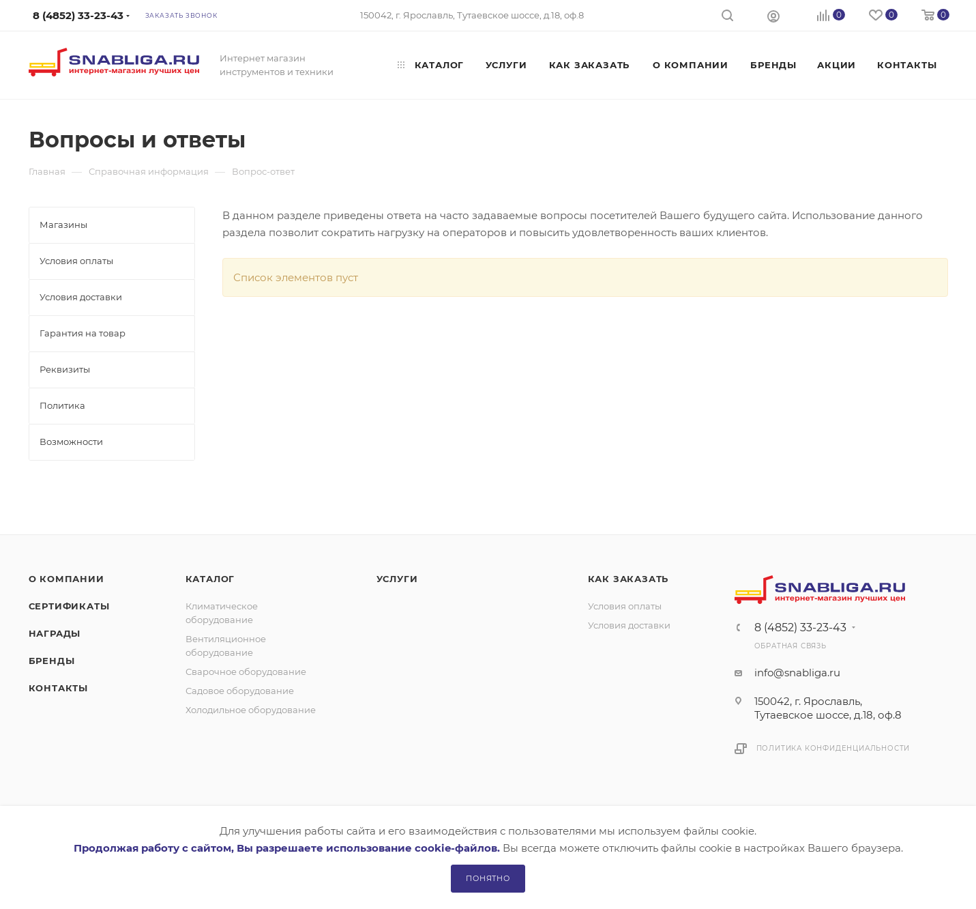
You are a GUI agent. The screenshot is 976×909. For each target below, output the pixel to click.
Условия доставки (629, 625)
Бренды (52, 660)
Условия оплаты (625, 606)
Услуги (397, 578)
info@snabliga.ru (797, 672)
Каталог (210, 578)
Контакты (58, 687)
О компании (66, 578)
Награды (55, 633)
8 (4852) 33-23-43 (800, 627)
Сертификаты (69, 606)
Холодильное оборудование (251, 709)
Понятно (488, 878)
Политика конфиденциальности (833, 748)
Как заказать (628, 578)
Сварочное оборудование (246, 671)
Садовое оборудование (240, 690)
